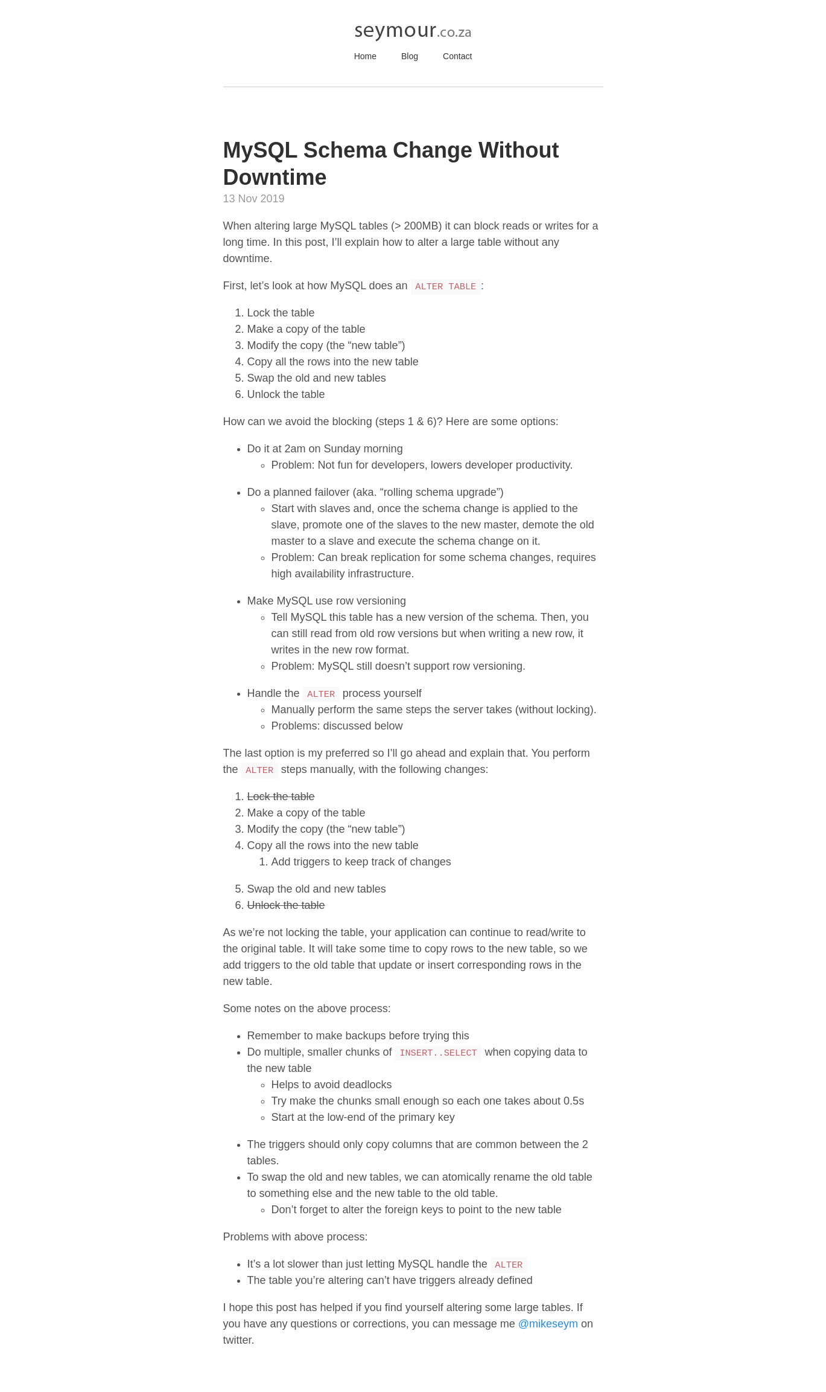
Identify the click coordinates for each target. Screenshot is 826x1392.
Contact (457, 56)
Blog (409, 56)
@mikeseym (548, 1324)
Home (365, 56)
